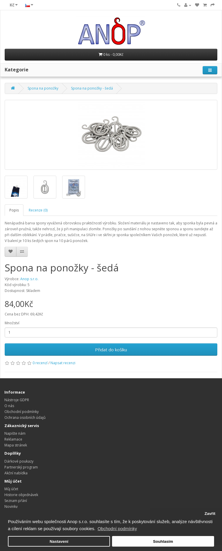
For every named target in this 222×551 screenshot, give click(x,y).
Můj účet (11, 488)
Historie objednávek (21, 494)
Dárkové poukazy (18, 461)
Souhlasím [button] (163, 541)
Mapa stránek (15, 445)
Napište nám (15, 433)
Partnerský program (21, 467)
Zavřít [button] (209, 513)
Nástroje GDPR (16, 399)
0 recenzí (40, 362)
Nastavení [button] (59, 541)
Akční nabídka (16, 473)
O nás (9, 405)
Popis (14, 210)
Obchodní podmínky (21, 411)
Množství (12, 322)
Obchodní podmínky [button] (117, 528)
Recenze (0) (38, 210)
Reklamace (13, 439)
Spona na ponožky (43, 88)
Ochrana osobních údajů (24, 417)
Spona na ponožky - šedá (92, 88)
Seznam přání (15, 500)
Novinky (11, 506)
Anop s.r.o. (29, 278)
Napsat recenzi (62, 362)
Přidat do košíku (111, 349)
